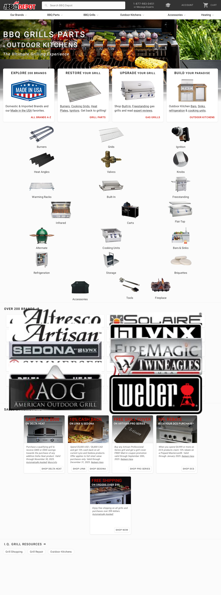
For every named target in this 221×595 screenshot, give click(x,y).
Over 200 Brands (19, 210)
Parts (55, 15)
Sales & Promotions (23, 260)
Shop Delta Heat (30, 319)
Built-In (126, 106)
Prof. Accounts (13, 564)
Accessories (177, 15)
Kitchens (133, 15)
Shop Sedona (76, 319)
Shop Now (209, 319)
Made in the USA (21, 110)
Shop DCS (165, 319)
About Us (11, 431)
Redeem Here (76, 313)
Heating (208, 15)
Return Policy (83, 546)
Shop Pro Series (118, 319)
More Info (31, 313)
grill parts (44, 473)
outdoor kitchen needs (75, 473)
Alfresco (103, 478)
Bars (193, 106)
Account (80, 542)
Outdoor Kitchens (42, 45)
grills (32, 473)
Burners (65, 106)
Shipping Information (88, 550)
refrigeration (177, 110)
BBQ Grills (28, 34)
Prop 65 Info (82, 559)
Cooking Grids (80, 106)
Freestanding (140, 106)
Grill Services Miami (87, 555)
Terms (79, 568)
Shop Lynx (57, 319)
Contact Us (10, 568)
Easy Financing (13, 555)
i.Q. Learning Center (16, 546)
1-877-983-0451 (157, 547)
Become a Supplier (15, 559)
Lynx (6, 484)
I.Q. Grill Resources (23, 333)
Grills (91, 15)
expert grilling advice (30, 454)
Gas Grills (152, 117)
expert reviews (143, 110)
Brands (19, 15)
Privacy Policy (83, 564)
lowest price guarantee (38, 459)
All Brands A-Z (41, 117)
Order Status (83, 537)
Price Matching (13, 542)
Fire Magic (18, 484)
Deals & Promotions (16, 550)
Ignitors (74, 110)
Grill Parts (98, 117)
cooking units (197, 110)
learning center (61, 492)
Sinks (201, 106)
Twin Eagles (42, 484)
